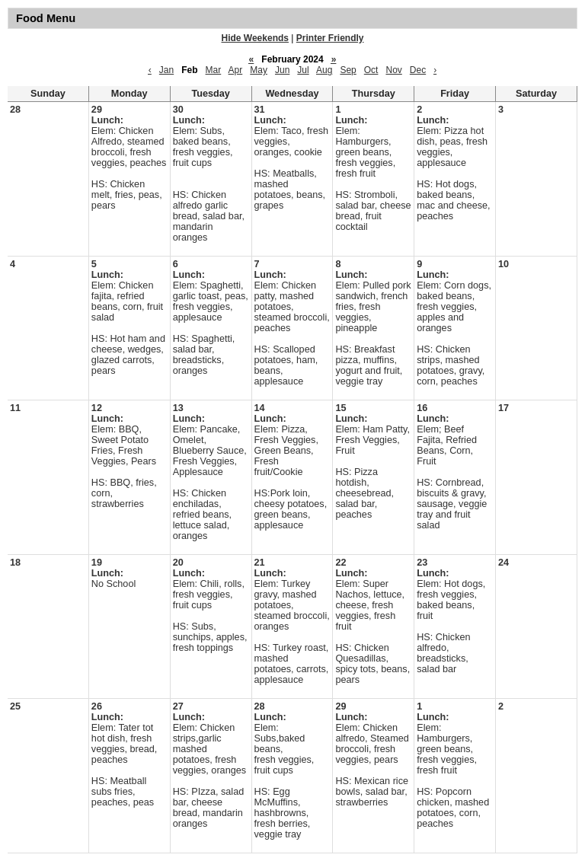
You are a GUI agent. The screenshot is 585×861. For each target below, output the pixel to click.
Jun (282, 70)
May (258, 70)
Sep (348, 70)
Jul (302, 70)
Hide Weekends (255, 38)
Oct (371, 70)
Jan (166, 70)
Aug (324, 70)
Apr (236, 70)
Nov (393, 70)
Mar (214, 70)
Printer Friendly (330, 38)
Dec (418, 70)
